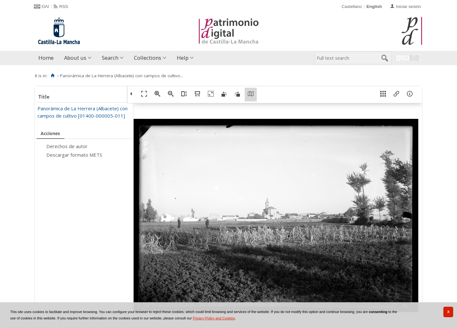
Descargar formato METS (74, 155)
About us (75, 57)
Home (46, 57)
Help (183, 57)
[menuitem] (47, 58)
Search (110, 57)
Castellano (351, 6)
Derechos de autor (67, 146)
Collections (147, 57)
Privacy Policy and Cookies (214, 318)
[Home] (52, 75)
